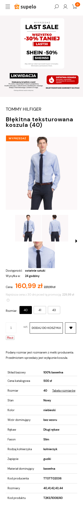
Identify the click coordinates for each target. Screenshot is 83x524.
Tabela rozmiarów (63, 391)
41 (40, 310)
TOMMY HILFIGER (23, 109)
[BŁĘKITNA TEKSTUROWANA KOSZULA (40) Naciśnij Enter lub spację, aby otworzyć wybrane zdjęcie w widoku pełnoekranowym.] (41, 173)
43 (54, 310)
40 (26, 310)
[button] (76, 241)
